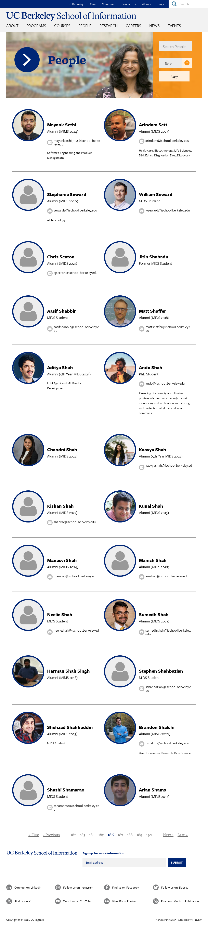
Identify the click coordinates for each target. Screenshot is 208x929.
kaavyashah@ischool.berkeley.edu (168, 467)
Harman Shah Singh (68, 671)
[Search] (188, 4)
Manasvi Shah (62, 560)
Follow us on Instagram (78, 887)
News (154, 25)
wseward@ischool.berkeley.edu (167, 210)
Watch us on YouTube (77, 901)
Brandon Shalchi (156, 727)
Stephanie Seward (66, 194)
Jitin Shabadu (153, 256)
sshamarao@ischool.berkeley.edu (76, 807)
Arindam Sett (153, 124)
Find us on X (22, 901)
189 (139, 835)
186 (111, 835)
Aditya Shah (60, 367)
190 (149, 835)
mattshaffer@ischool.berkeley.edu (168, 328)
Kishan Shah (60, 506)
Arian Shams (152, 789)
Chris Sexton (61, 256)
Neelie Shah (59, 614)
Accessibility (185, 920)
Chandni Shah (62, 449)
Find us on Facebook (125, 887)
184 (91, 835)
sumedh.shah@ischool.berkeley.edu (168, 632)
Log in (161, 4)
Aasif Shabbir (61, 311)
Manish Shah (153, 560)
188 (130, 835)
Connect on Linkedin (27, 887)
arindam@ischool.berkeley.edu (167, 140)
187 (120, 835)
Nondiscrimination (166, 920)
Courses (62, 25)
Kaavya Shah (152, 449)
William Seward (155, 194)
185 (101, 835)
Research (109, 25)
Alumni (146, 4)
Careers (133, 25)
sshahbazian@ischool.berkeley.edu (168, 688)
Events (174, 25)
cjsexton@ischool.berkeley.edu (76, 272)
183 (82, 835)
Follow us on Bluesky (174, 887)
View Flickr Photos (124, 901)
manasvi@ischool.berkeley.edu (75, 576)
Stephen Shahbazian (161, 671)
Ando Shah (150, 367)
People (84, 25)
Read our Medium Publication (180, 901)
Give (93, 4)
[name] (175, 46)
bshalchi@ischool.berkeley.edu (167, 743)
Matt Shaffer (152, 311)
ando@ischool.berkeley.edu (165, 383)
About (12, 25)
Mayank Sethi (61, 124)
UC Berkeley (75, 4)
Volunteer (108, 4)
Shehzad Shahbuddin (70, 727)
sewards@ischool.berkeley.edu (75, 210)
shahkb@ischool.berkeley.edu (75, 521)
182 (73, 835)
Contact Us (128, 4)
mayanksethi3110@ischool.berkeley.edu (77, 142)
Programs (36, 25)
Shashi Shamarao (65, 789)
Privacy (198, 920)
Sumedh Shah (154, 614)
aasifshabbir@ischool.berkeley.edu (76, 328)
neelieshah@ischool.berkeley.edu (76, 632)
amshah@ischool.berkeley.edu (166, 576)
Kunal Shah (151, 506)
